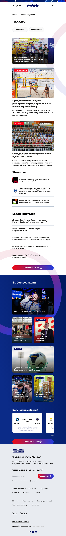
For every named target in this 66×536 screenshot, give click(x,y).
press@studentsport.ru (20, 521)
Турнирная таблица (19, 505)
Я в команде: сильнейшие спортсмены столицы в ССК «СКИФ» (20, 337)
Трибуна (23, 513)
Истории (18, 378)
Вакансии (26, 493)
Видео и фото (28, 501)
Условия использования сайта (24, 489)
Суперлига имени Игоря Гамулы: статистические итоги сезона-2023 (43, 395)
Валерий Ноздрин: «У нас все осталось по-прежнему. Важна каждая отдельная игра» (31, 239)
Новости (23, 15)
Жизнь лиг (35, 505)
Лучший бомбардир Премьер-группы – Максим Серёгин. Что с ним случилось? (29, 221)
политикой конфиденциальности (31, 481)
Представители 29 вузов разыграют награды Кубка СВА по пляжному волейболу (31, 103)
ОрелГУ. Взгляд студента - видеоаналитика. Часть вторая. (31, 247)
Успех (14, 513)
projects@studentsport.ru (21, 526)
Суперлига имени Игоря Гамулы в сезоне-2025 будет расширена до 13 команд (33, 369)
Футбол (18, 349)
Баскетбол (41, 320)
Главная (15, 15)
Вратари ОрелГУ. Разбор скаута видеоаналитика (26, 230)
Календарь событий (44, 501)
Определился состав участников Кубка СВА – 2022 (31, 155)
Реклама (15, 493)
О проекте (44, 489)
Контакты (37, 493)
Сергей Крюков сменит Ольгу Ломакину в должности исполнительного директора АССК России (43, 337)
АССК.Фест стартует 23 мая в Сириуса (29, 312)
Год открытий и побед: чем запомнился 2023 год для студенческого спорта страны (21, 395)
